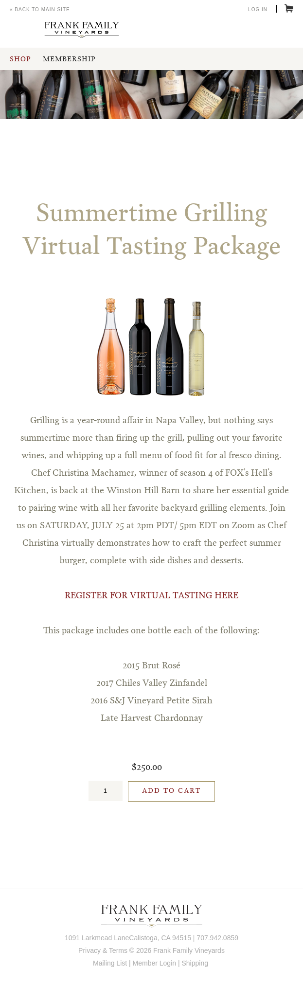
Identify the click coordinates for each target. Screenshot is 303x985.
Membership (69, 59)
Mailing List (110, 963)
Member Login (155, 963)
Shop (20, 59)
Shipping (194, 963)
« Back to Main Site (40, 9)
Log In (257, 9)
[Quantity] (106, 791)
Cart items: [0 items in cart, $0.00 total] (289, 8)
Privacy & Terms (102, 950)
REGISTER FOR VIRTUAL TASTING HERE (151, 595)
